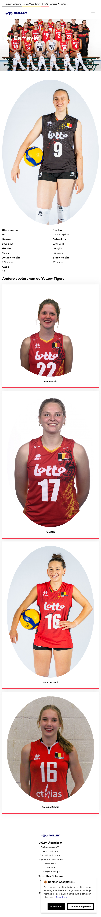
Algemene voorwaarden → (50, 859)
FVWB (45, 4)
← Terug (6, 43)
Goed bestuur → (50, 851)
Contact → (50, 867)
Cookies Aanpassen (80, 906)
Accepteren (56, 906)
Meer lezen (62, 897)
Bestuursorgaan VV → (50, 847)
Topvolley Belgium (12, 4)
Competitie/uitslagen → (50, 855)
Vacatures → (50, 863)
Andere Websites (59, 4)
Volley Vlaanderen (31, 4)
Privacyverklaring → (51, 871)
